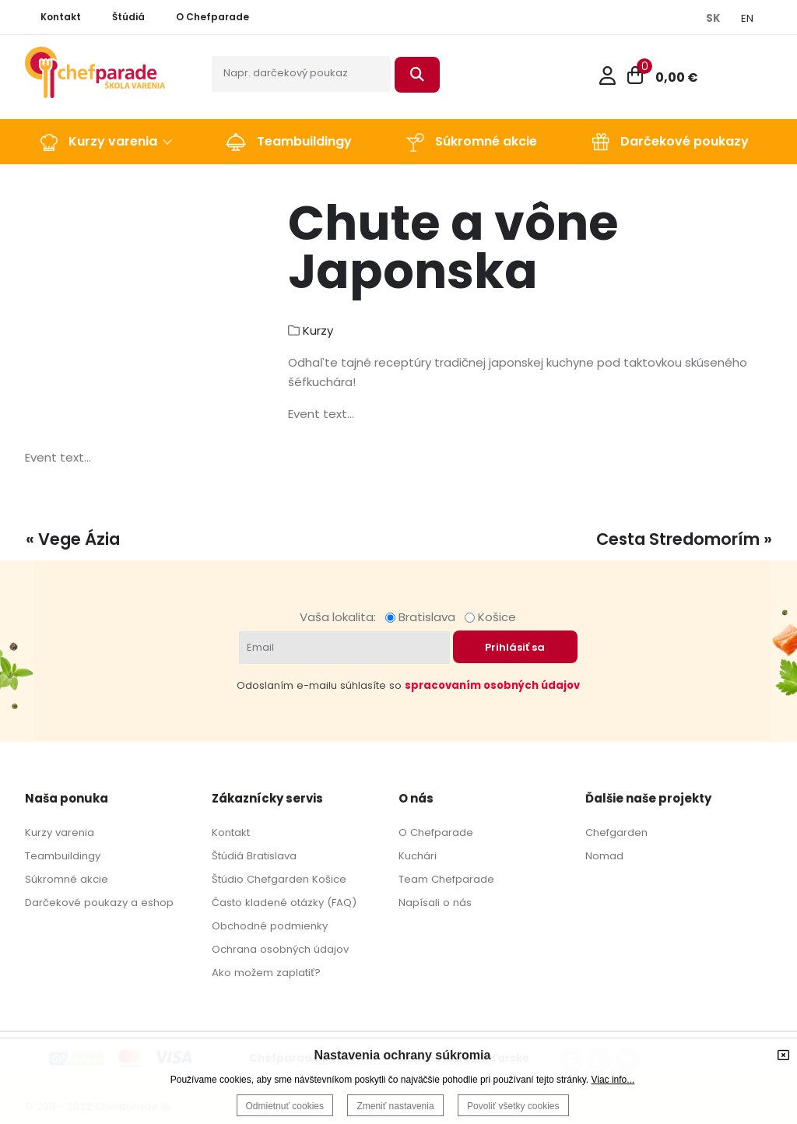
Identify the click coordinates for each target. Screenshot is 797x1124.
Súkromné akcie (66, 879)
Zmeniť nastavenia (395, 1106)
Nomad (604, 855)
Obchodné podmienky (270, 926)
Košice (490, 617)
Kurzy (318, 330)
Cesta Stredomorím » (684, 539)
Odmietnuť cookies (285, 1106)
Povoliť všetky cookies (513, 1106)
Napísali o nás (435, 902)
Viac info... (612, 1079)
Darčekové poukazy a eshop (99, 902)
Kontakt (231, 832)
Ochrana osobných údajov (280, 949)
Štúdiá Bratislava (254, 855)
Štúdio (228, 879)
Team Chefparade (446, 879)
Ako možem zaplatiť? (266, 972)
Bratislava (423, 617)
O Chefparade (435, 832)
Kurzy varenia (59, 832)
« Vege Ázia (73, 539)
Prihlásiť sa (515, 647)
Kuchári (417, 855)
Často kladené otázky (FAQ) (284, 902)
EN (747, 18)
